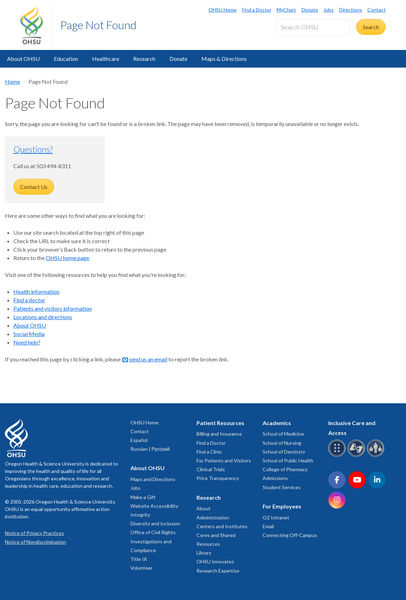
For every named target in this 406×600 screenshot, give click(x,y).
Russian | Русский (150, 449)
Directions (350, 10)
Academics (277, 422)
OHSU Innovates (215, 561)
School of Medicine (283, 434)
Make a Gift (143, 497)
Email (268, 526)
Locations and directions (42, 317)
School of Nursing (282, 443)
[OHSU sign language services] (357, 456)
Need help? (26, 342)
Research (144, 58)
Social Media (29, 333)
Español (139, 440)
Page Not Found (98, 25)
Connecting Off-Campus (290, 535)
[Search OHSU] (313, 27)
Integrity (140, 515)
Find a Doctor (256, 10)
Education (66, 58)
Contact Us (33, 186)
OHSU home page (67, 257)
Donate (310, 10)
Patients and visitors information (52, 308)
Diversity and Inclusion (155, 523)
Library (203, 553)
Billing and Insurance (219, 434)
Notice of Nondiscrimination (35, 542)
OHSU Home (222, 10)
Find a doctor (29, 300)
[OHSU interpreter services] (376, 456)
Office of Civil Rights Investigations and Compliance (153, 541)
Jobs (328, 10)
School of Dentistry (284, 452)
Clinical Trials (210, 469)
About (203, 508)
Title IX (138, 559)
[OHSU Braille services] (338, 456)
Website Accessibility (154, 506)
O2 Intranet (276, 517)
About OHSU (23, 58)
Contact (376, 10)
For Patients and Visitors (223, 460)
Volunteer (141, 568)
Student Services (282, 487)
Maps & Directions (224, 58)
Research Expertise (217, 571)
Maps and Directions (152, 479)
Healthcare (105, 58)
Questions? (33, 149)
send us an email (148, 359)
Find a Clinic (209, 452)
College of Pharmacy (285, 469)
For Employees (282, 506)
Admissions (275, 478)
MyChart (286, 10)
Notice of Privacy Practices (34, 533)
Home (12, 81)
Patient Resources (220, 422)
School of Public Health (288, 460)
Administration (212, 517)
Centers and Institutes (221, 526)
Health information (36, 291)
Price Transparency (217, 478)
